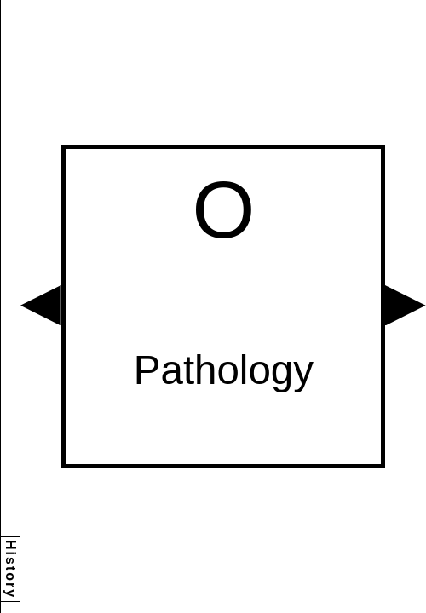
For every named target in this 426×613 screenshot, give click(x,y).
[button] (40, 305)
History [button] (10, 569)
